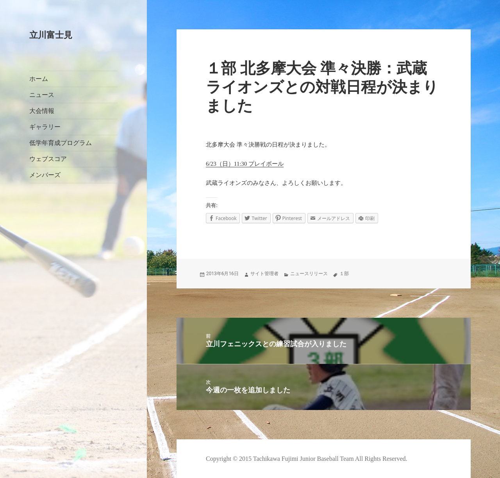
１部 (344, 273)
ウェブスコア (48, 159)
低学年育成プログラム (60, 143)
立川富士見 (50, 35)
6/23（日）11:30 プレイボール (245, 164)
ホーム (38, 78)
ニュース (41, 94)
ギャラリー (45, 127)
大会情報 (41, 110)
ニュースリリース (309, 273)
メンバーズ (45, 175)
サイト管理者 (264, 273)
